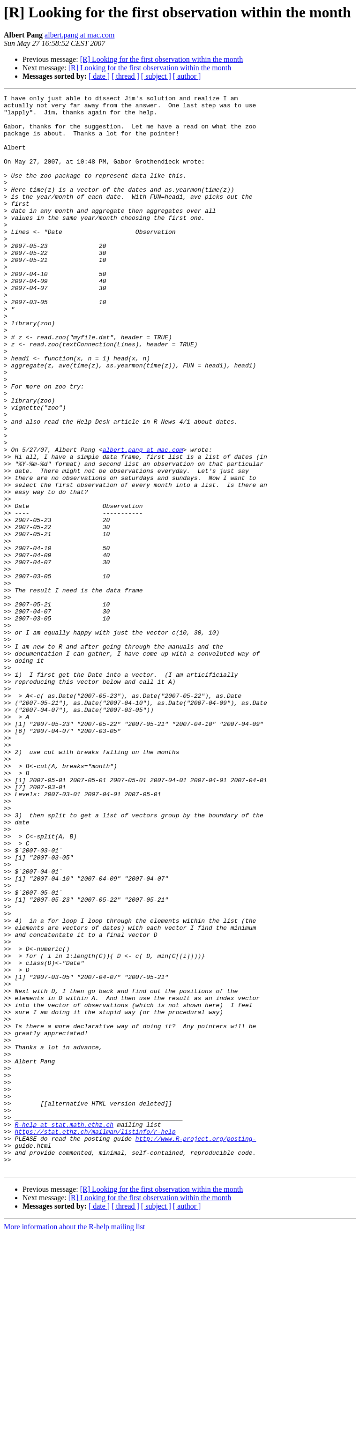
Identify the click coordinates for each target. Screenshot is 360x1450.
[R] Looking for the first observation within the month (161, 59)
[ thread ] (125, 76)
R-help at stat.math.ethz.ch (64, 1331)
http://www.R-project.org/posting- (195, 1348)
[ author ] (187, 76)
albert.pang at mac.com (79, 35)
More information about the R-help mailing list (74, 1442)
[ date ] (99, 76)
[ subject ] (156, 76)
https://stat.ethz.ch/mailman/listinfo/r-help (95, 1339)
